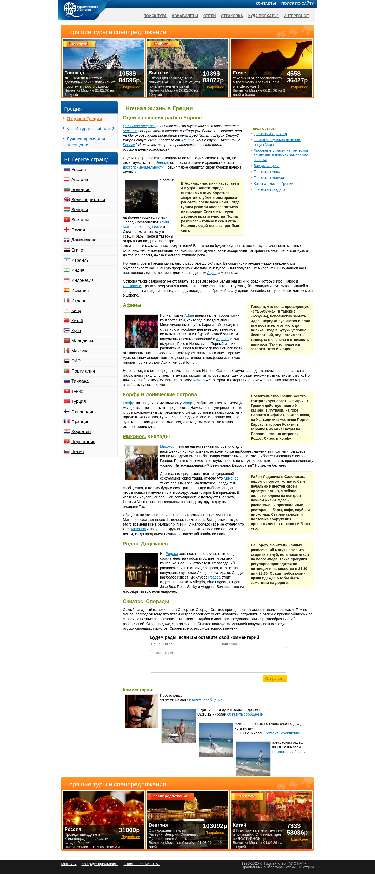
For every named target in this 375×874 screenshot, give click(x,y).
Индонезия (82, 280)
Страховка (232, 16)
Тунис (77, 391)
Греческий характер (270, 134)
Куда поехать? (263, 16)
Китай (77, 320)
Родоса (214, 577)
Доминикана (83, 240)
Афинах (222, 339)
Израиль (80, 260)
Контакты (266, 3)
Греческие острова (139, 126)
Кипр (76, 310)
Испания (80, 290)
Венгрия (79, 209)
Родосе (129, 145)
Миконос (130, 131)
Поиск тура (155, 16)
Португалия (83, 371)
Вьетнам (80, 219)
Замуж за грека (266, 166)
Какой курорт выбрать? (90, 128)
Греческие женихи (269, 178)
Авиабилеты (185, 16)
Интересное (296, 16)
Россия (78, 169)
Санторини (132, 286)
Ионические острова (171, 394)
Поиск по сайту (297, 3)
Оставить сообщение (205, 700)
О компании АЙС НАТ (142, 864)
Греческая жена (267, 172)
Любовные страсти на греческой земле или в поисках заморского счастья (281, 155)
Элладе (162, 163)
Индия (77, 270)
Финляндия (82, 411)
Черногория (83, 441)
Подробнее (130, 837)
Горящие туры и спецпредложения (116, 784)
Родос (157, 227)
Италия (78, 300)
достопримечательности (143, 167)
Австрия (79, 179)
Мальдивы (82, 340)
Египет (78, 250)
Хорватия (81, 431)
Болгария (81, 189)
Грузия (78, 229)
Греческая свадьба (270, 189)
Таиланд (80, 381)
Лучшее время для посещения (86, 141)
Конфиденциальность (99, 864)
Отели (209, 16)
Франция (80, 421)
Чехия (77, 451)
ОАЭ (76, 361)
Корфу (144, 227)
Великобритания (88, 199)
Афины (187, 140)
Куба (76, 330)
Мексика (80, 350)
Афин (212, 273)
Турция (78, 401)
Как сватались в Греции (273, 183)
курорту (189, 403)
